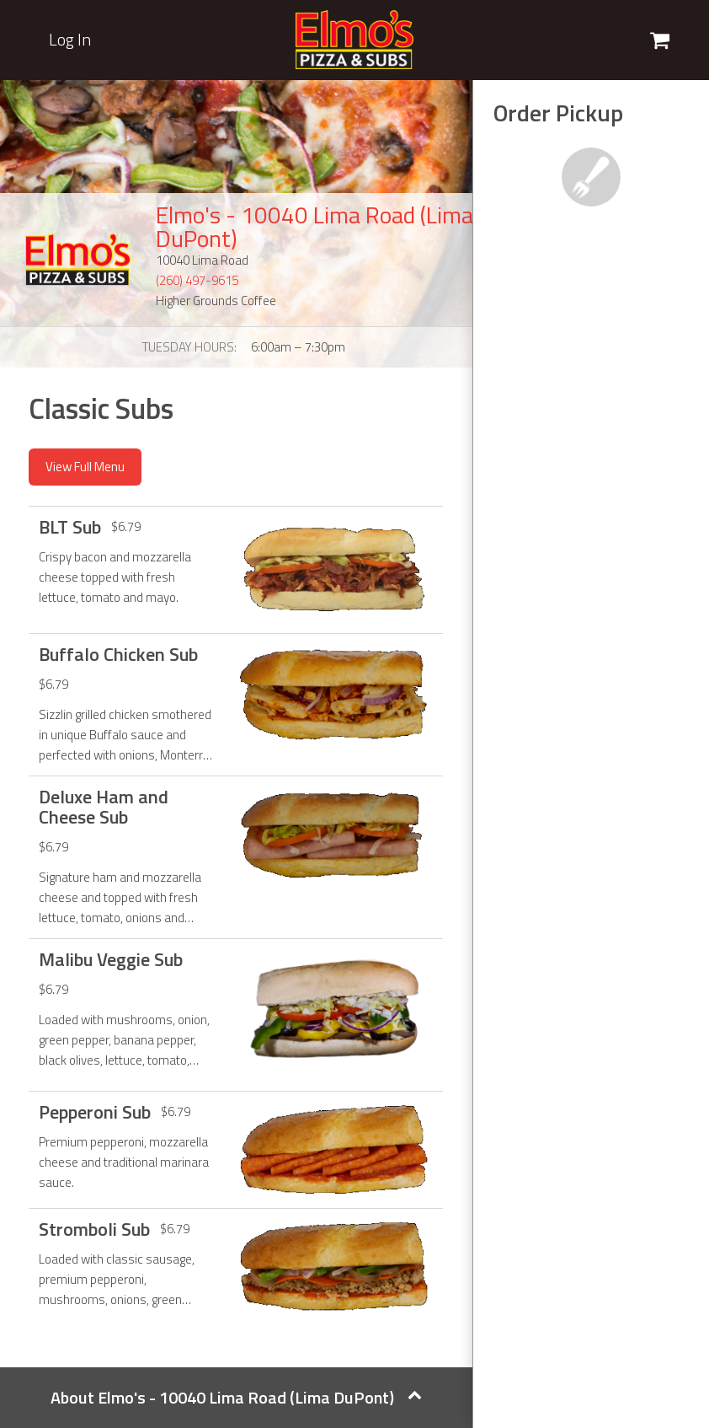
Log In (70, 40)
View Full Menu (85, 466)
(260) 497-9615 (197, 280)
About (236, 1397)
